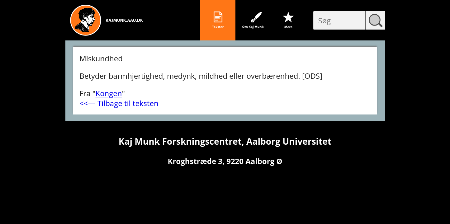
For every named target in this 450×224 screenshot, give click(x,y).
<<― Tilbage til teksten (119, 103)
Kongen (108, 93)
